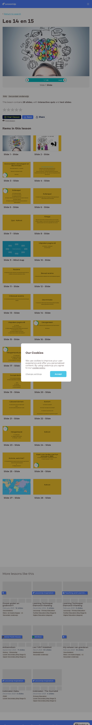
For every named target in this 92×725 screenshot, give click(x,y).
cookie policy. (38, 368)
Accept (58, 374)
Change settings (34, 374)
